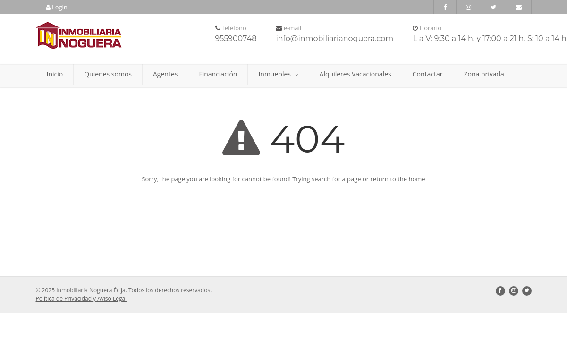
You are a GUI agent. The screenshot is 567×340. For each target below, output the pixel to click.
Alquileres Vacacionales (355, 73)
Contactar (428, 73)
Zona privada (484, 73)
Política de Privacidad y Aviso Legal (81, 299)
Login (57, 7)
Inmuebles (278, 73)
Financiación (218, 73)
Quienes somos (108, 73)
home (417, 179)
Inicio (55, 73)
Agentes (165, 73)
